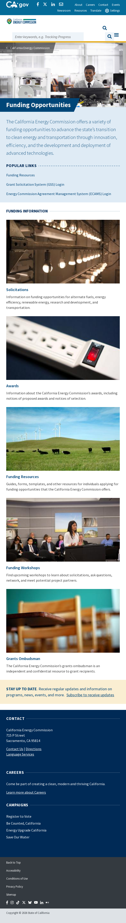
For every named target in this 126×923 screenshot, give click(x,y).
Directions (33, 749)
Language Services (20, 754)
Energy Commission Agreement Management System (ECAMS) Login (58, 194)
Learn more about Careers (26, 792)
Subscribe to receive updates (90, 694)
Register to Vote (18, 816)
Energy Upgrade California (26, 830)
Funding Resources (20, 175)
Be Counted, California (23, 823)
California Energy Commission (30, 48)
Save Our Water (17, 837)
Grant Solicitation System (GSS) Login (35, 184)
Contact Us (14, 749)
